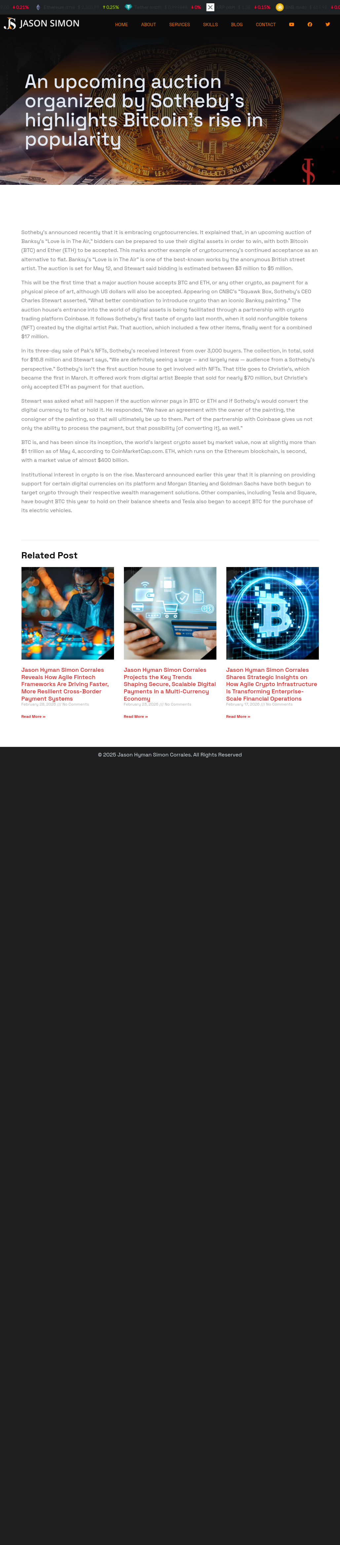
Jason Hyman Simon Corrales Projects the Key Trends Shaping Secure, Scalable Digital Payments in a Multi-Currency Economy (170, 684)
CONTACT (266, 24)
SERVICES (179, 24)
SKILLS (210, 24)
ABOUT (148, 24)
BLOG (237, 24)
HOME (121, 24)
